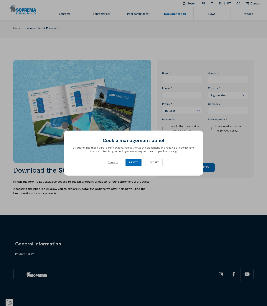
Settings (113, 162)
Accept (154, 162)
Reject (133, 162)
